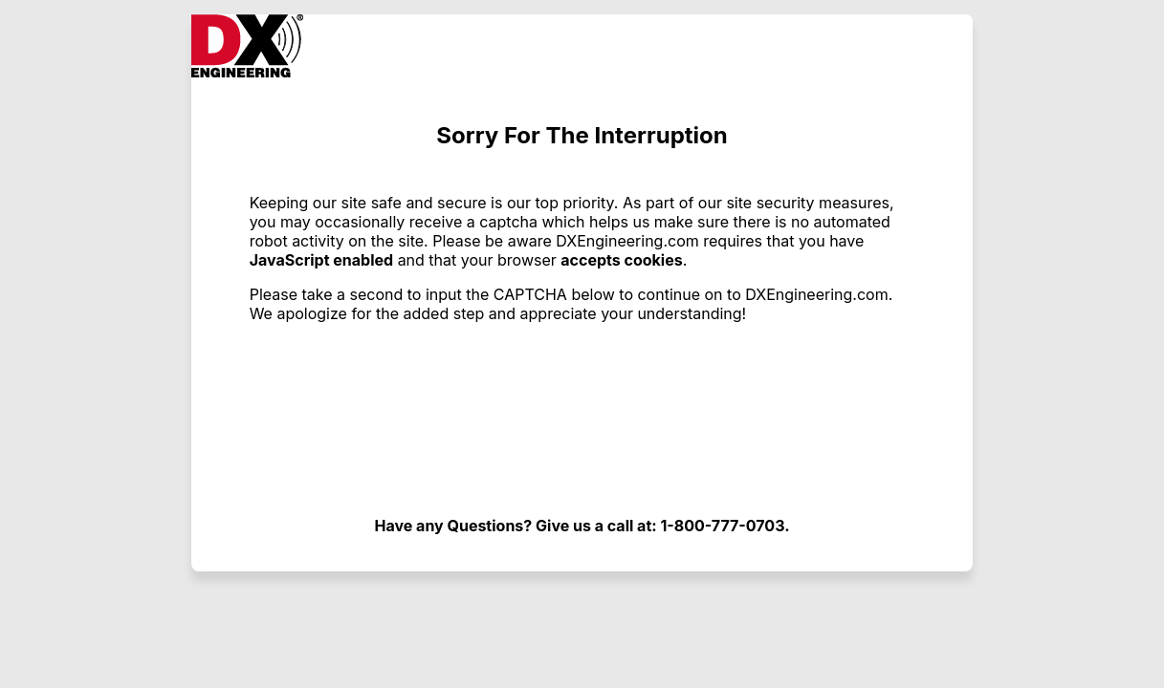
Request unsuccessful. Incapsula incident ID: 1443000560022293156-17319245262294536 (582, 344)
